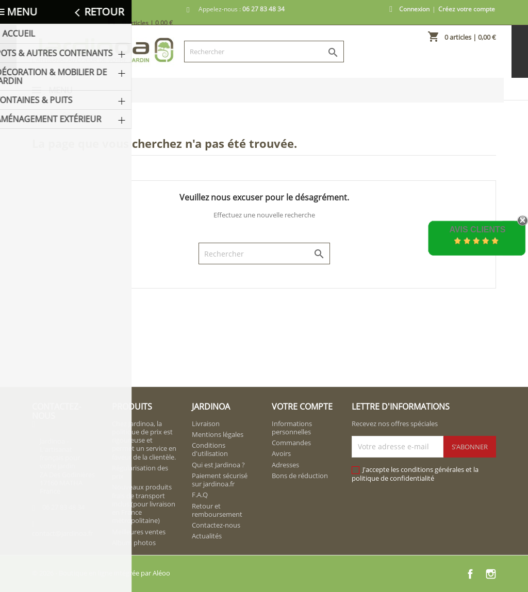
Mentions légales (217, 434)
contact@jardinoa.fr (62, 533)
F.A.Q (200, 494)
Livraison (206, 423)
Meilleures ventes (139, 531)
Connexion (414, 9)
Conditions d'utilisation (210, 449)
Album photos (134, 542)
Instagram (491, 574)
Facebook (470, 574)
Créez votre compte (466, 9)
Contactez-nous (216, 525)
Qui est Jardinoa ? (218, 464)
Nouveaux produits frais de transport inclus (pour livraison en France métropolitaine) (143, 503)
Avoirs (281, 453)
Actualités (207, 535)
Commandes (291, 442)
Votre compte (302, 406)
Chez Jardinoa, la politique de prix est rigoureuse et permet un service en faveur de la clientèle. (144, 440)
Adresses (285, 464)
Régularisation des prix (140, 472)
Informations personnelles (292, 427)
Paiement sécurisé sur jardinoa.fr (220, 479)
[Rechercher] (264, 51)
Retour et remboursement (217, 510)
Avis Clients (477, 229)
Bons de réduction (300, 475)
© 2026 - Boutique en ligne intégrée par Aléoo (101, 573)
